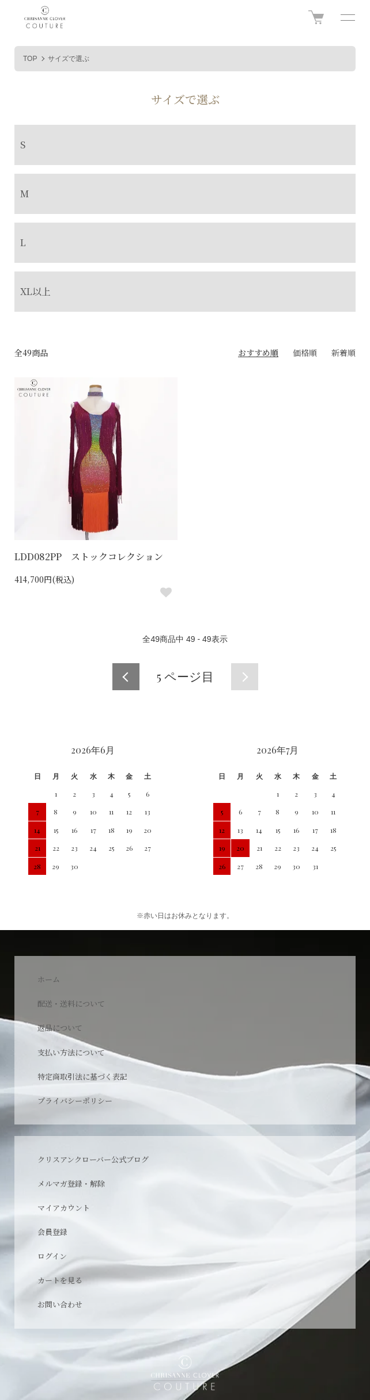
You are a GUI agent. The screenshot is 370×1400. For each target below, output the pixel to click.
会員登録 (52, 1231)
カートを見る (59, 1280)
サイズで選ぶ (68, 59)
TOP (30, 59)
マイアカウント (63, 1207)
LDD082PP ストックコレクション (88, 556)
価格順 (305, 352)
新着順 (343, 352)
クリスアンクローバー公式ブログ (93, 1159)
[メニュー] (347, 17)
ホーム (48, 979)
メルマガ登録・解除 (71, 1183)
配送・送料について (71, 1003)
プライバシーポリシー (74, 1100)
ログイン (52, 1255)
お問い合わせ (59, 1304)
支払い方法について (71, 1052)
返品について (59, 1027)
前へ (125, 676)
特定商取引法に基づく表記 (82, 1076)
